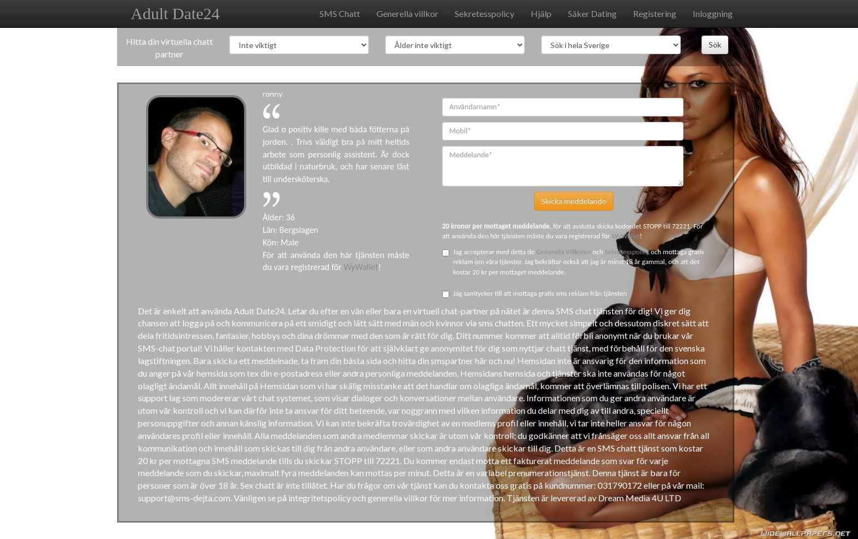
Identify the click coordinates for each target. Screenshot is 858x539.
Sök (715, 44)
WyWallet (361, 267)
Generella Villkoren (564, 252)
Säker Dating (592, 13)
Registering (654, 13)
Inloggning (713, 13)
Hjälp (541, 13)
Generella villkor (407, 13)
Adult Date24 (175, 13)
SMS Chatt (340, 13)
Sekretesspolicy (484, 13)
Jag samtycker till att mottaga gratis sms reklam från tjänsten (534, 293)
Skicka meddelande (573, 201)
